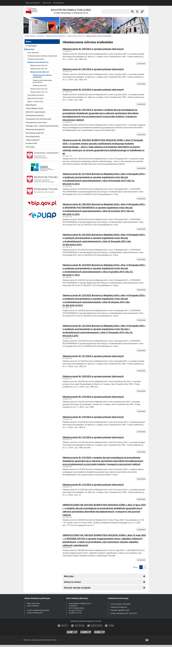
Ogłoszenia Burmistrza (35, 98)
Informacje (30, 147)
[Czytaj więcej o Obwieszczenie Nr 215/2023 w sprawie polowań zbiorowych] (141, 451)
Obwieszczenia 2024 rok (38, 69)
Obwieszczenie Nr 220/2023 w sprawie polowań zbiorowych (93, 376)
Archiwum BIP (31, 143)
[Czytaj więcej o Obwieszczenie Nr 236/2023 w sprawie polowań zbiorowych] (141, 63)
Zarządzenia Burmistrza (35, 59)
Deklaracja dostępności (33, 3)
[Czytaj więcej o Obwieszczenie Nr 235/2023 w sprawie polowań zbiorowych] (141, 83)
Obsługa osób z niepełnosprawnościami (42, 126)
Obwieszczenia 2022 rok (38, 89)
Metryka (69, 576)
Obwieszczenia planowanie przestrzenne (42, 81)
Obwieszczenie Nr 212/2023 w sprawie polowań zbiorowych (93, 484)
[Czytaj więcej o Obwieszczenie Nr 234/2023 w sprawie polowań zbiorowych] (141, 104)
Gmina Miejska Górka (34, 108)
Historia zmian (72, 581)
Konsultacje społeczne (35, 133)
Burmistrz (30, 49)
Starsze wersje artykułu (77, 587)
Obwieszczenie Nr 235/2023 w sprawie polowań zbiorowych (93, 69)
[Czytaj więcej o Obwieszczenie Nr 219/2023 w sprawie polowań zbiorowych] (141, 411)
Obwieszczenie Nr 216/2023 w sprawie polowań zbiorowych (93, 417)
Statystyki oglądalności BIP (119, 610)
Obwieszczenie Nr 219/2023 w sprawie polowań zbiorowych (93, 396)
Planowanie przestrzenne (36, 122)
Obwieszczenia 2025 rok (38, 65)
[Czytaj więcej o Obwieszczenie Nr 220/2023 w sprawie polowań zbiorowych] (141, 391)
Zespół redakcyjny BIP (35, 613)
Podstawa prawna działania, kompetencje (42, 56)
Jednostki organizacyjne (35, 112)
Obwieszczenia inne (40, 85)
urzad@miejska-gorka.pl (40, 610)
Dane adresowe (33, 52)
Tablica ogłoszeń (33, 140)
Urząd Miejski (31, 46)
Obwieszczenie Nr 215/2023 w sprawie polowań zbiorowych (93, 437)
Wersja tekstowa (58, 3)
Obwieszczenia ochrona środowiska (42, 76)
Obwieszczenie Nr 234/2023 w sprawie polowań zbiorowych (93, 89)
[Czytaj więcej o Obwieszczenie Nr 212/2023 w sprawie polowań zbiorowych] (141, 499)
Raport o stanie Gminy (35, 101)
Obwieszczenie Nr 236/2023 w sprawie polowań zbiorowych (93, 49)
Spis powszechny (33, 136)
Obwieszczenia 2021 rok (38, 92)
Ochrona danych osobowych (120, 604)
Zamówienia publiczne (35, 115)
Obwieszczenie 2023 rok (39, 72)
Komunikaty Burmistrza (35, 95)
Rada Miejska (31, 105)
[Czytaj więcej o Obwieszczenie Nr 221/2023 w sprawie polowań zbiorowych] (141, 370)
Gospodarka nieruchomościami (38, 119)
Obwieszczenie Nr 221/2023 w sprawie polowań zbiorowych (93, 356)
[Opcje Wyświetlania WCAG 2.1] (137, 11)
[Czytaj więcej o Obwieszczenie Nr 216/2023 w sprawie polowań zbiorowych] (141, 431)
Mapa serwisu (47, 3)
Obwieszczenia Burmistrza (37, 62)
